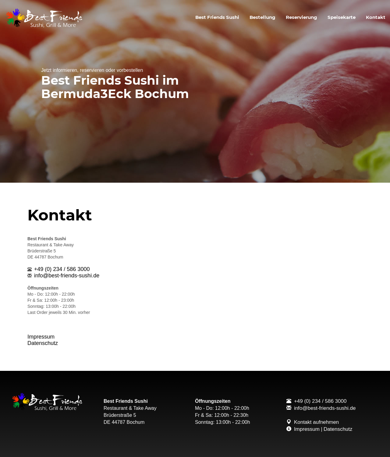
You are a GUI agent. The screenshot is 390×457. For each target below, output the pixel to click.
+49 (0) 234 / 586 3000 (62, 269)
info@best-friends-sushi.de (66, 275)
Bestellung (262, 17)
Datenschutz (42, 343)
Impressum (41, 337)
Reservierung (301, 17)
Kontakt (375, 17)
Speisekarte (342, 17)
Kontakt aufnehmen (316, 422)
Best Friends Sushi (217, 17)
